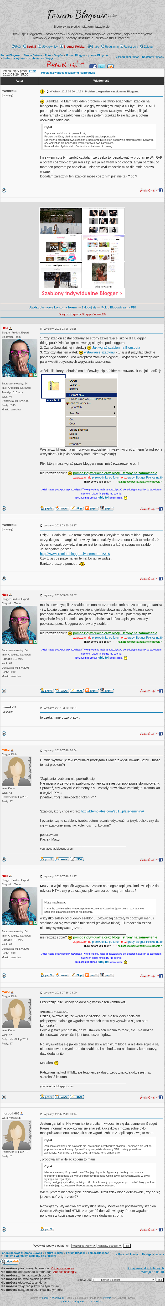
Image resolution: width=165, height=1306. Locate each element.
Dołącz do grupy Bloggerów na (82, 314)
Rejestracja (129, 46)
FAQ (16, 46)
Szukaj (29, 46)
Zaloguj (146, 46)
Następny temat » (153, 56)
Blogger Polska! (72, 46)
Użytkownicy (48, 46)
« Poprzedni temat (127, 56)
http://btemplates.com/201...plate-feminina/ (112, 811)
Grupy (93, 46)
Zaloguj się (89, 307)
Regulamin (110, 46)
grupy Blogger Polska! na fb (145, 477)
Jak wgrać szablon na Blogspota (116, 347)
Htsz (5, 328)
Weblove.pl (58, 1298)
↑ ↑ (73, 1301)
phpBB (45, 1298)
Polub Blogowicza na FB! (118, 307)
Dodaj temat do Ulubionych (145, 1268)
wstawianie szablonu (99, 352)
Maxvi (6, 749)
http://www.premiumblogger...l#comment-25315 (75, 554)
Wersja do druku (152, 1272)
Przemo (107, 1298)
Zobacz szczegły (62, 1268)
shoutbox (97, 1301)
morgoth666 (10, 1113)
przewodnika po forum (106, 477)
